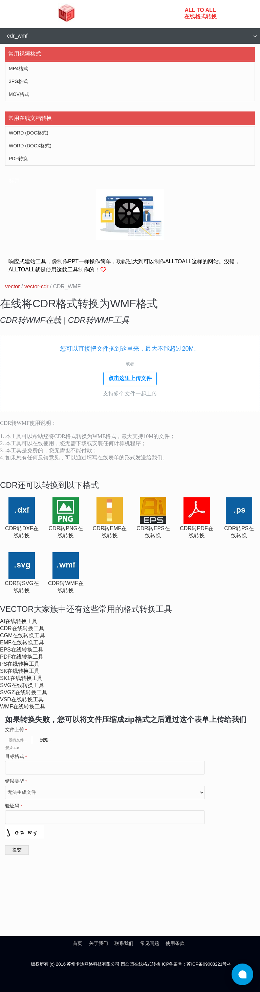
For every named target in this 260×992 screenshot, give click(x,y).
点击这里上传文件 (130, 378)
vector (12, 286)
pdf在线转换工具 (21, 657)
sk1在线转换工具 (21, 678)
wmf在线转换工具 (22, 706)
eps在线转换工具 (21, 650)
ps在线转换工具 (20, 664)
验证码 (13, 806)
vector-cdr (36, 286)
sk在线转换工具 (20, 671)
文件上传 (16, 729)
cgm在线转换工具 (22, 635)
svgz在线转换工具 (23, 692)
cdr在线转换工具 (22, 628)
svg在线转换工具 (22, 685)
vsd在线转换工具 (22, 699)
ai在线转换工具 (19, 621)
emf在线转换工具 (22, 642)
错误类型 (16, 781)
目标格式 (16, 756)
